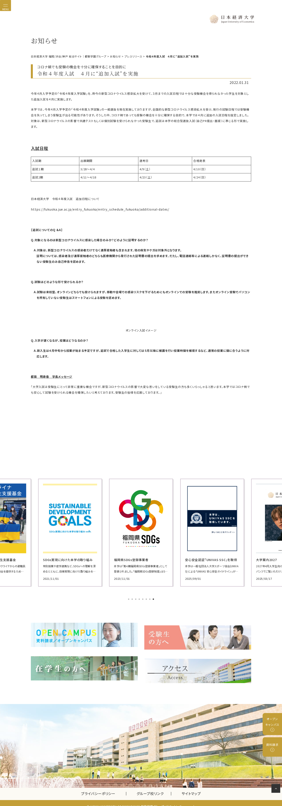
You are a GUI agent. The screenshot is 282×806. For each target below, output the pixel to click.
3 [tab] (136, 598)
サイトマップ (191, 787)
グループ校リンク (154, 787)
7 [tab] (150, 598)
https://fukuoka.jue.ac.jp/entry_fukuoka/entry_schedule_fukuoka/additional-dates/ (93, 209)
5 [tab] (143, 598)
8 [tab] (154, 598)
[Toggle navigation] (5, 5)
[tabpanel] (66, 532)
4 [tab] (140, 598)
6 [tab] (147, 598)
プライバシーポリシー (98, 787)
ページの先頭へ (276, 789)
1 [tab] (129, 598)
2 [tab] (133, 598)
